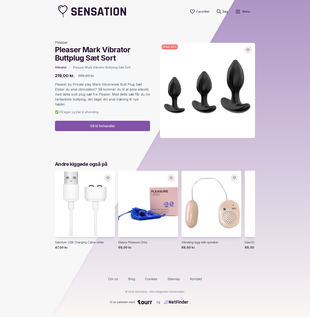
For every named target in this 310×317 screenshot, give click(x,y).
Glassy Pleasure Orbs (132, 242)
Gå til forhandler (102, 126)
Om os (113, 279)
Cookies (151, 279)
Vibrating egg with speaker (199, 242)
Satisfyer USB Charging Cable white (79, 242)
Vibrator (61, 67)
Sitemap (173, 279)
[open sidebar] (242, 11)
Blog (131, 279)
